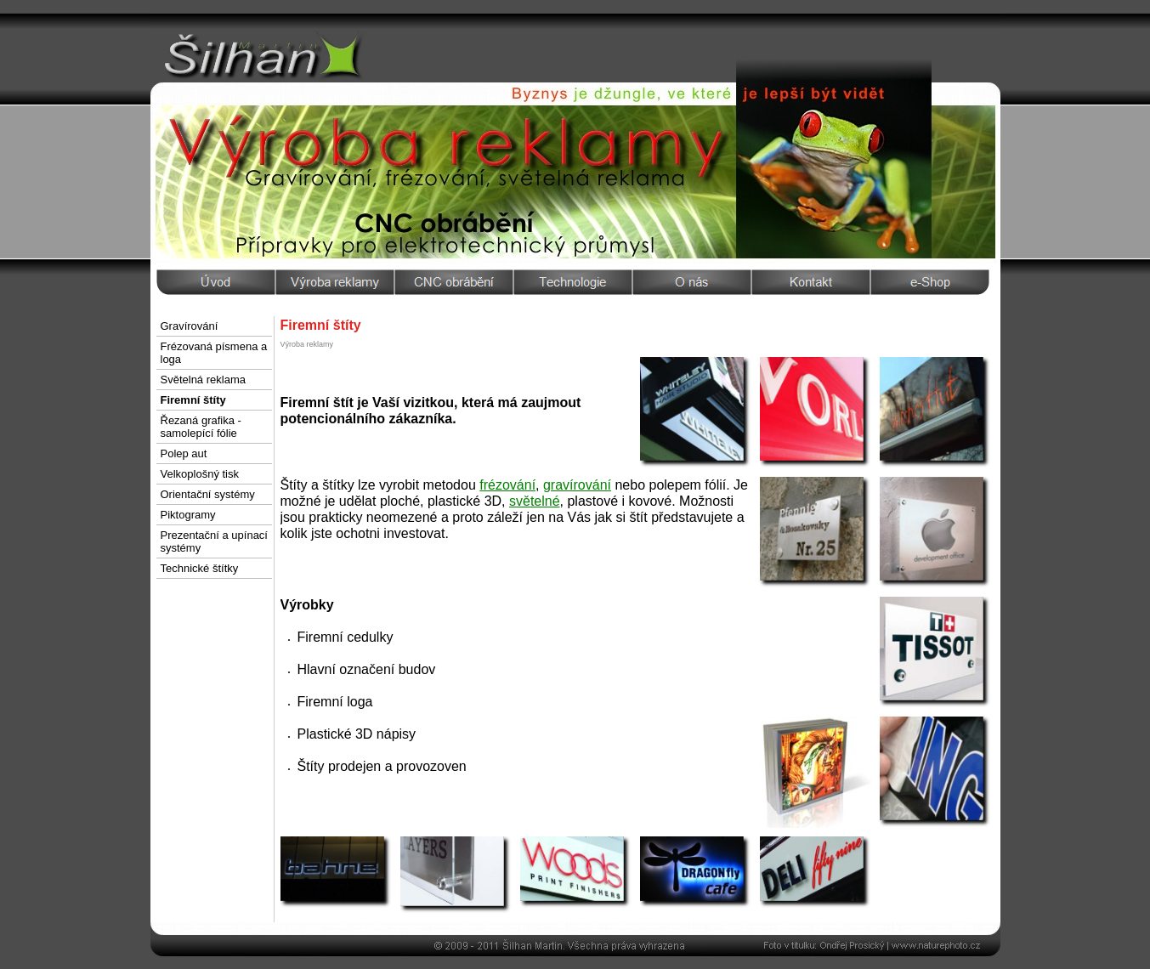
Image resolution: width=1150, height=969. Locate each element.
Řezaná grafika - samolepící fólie (201, 426)
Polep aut (184, 453)
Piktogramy (188, 514)
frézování (507, 485)
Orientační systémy (208, 494)
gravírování (577, 485)
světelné (534, 501)
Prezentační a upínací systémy (214, 541)
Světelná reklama (203, 379)
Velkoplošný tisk (200, 474)
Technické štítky (200, 568)
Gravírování (189, 326)
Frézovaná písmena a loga (214, 353)
